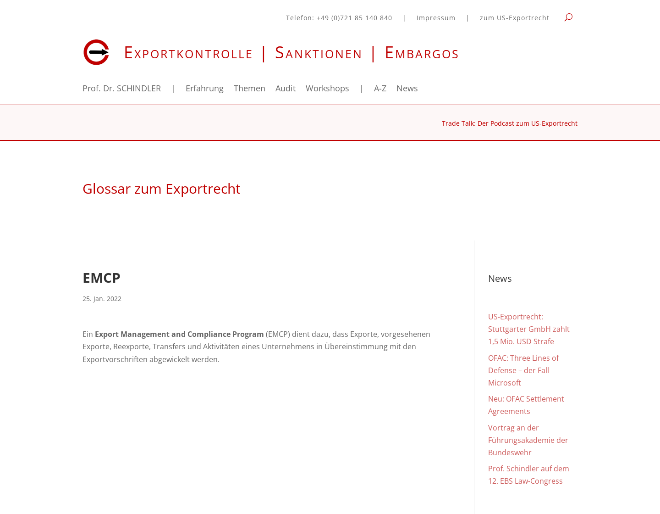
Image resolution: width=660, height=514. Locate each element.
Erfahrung (205, 89)
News (407, 89)
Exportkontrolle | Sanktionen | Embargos (292, 52)
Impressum (436, 18)
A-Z (380, 89)
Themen (249, 89)
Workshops (327, 89)
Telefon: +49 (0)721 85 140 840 (339, 18)
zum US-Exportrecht (515, 18)
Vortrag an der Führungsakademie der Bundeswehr (528, 440)
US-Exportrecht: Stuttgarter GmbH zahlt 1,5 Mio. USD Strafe (529, 329)
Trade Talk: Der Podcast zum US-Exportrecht (510, 124)
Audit (285, 89)
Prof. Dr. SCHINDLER (121, 89)
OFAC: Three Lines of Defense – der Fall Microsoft (523, 370)
